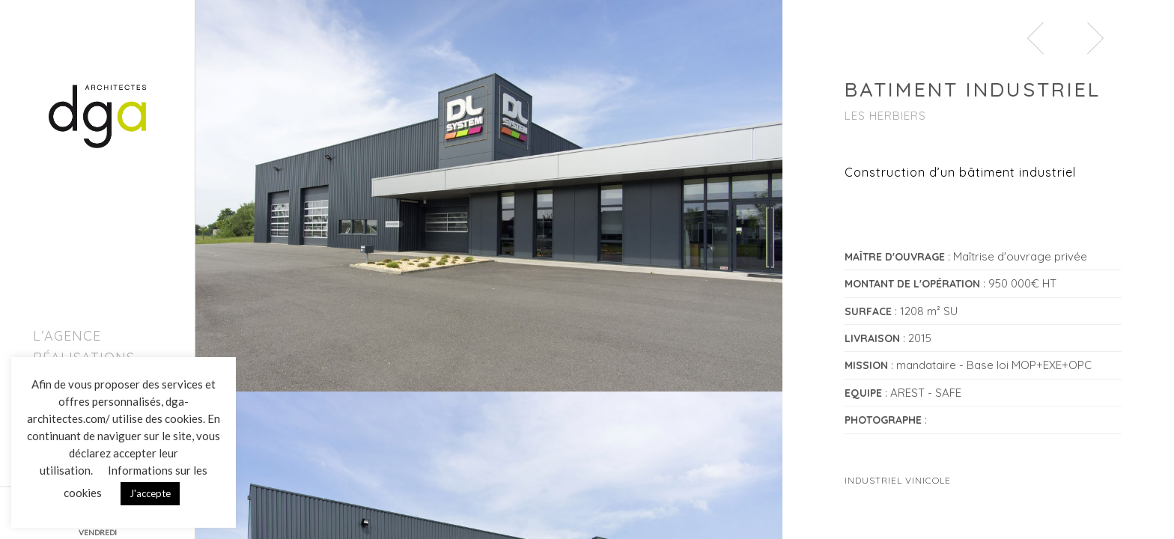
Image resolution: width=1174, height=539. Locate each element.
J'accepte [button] (150, 493)
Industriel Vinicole (898, 480)
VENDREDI (98, 532)
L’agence (67, 335)
